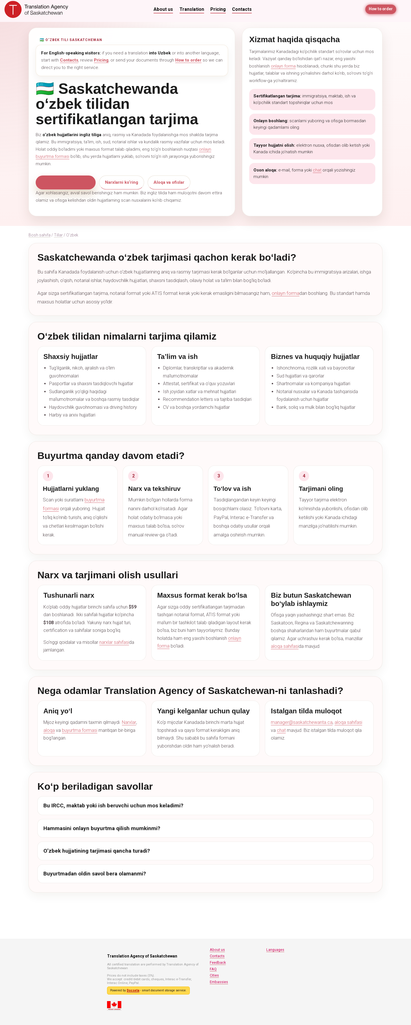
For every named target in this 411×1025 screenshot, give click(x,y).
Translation (192, 9)
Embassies (219, 982)
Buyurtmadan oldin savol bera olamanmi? (94, 873)
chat (317, 170)
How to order (380, 9)
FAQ (213, 969)
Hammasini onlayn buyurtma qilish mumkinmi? (101, 828)
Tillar (58, 235)
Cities (214, 975)
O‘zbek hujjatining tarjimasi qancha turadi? (96, 851)
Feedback (218, 962)
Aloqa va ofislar (169, 182)
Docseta (133, 990)
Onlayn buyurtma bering (65, 182)
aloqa (49, 730)
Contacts (242, 9)
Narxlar (129, 722)
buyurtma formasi (79, 730)
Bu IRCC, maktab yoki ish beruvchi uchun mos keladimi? (113, 805)
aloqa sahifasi (285, 646)
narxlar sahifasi (114, 642)
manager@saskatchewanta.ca (302, 722)
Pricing (218, 9)
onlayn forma (283, 66)
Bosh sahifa (40, 235)
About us (163, 9)
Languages (275, 950)
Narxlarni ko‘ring (121, 182)
